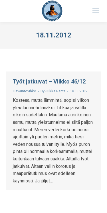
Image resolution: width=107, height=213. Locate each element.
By (53, 91)
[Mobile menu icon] (95, 11)
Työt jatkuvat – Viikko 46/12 (49, 81)
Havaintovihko (24, 91)
